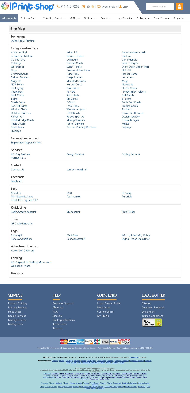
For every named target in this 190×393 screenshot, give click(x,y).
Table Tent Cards (131, 102)
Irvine (48, 375)
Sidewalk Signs (130, 120)
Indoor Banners (20, 77)
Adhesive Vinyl (19, 52)
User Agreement (75, 238)
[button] (179, 6)
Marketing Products (54, 18)
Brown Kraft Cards (132, 113)
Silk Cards (72, 98)
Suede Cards (18, 102)
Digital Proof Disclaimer (135, 238)
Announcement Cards (134, 52)
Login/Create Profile (108, 303)
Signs (14, 98)
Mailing (74, 18)
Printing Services (20, 154)
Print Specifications (22, 196)
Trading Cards (130, 106)
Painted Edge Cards (22, 120)
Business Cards (30, 18)
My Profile (103, 315)
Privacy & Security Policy (136, 235)
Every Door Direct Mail (135, 66)
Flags (14, 70)
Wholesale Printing (47, 383)
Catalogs (16, 63)
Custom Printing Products (81, 127)
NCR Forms (17, 84)
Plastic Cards (129, 88)
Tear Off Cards (19, 106)
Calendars (72, 59)
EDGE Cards (73, 113)
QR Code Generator (22, 223)
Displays (126, 127)
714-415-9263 (69, 6)
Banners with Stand (22, 56)
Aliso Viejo (47, 373)
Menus (125, 123)
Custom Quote (105, 311)
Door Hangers (130, 63)
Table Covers (18, 123)
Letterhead (128, 77)
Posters (70, 91)
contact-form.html (76, 169)
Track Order (128, 211)
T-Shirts (71, 102)
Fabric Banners (75, 123)
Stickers (126, 98)
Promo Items (161, 18)
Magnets (16, 81)
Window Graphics (76, 109)
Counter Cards (74, 63)
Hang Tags (72, 74)
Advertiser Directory (22, 250)
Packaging (143, 18)
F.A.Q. (69, 193)
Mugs (125, 81)
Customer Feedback (153, 307)
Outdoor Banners (21, 113)
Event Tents (17, 127)
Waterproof (17, 66)
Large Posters (74, 77)
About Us (16, 193)
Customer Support (63, 303)
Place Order (14, 311)
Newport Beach (48, 377)
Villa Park (84, 379)
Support (178, 18)
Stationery (90, 18)
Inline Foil (71, 52)
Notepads (127, 84)
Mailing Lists (18, 157)
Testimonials (73, 196)
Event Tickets (74, 66)
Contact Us (17, 169)
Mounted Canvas (76, 81)
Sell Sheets (128, 95)
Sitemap (146, 303)
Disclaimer (72, 235)
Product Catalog (17, 303)
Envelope (16, 130)
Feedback (16, 181)
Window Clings (19, 109)
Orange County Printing (48, 387)
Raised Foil (17, 116)
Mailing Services (75, 120)
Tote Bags (72, 106)
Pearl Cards (72, 88)
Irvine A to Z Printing (23, 40)
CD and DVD (18, 59)
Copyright (16, 235)
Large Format (124, 18)
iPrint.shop (55, 348)
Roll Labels (72, 95)
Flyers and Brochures (78, 70)
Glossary (126, 193)
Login (123, 6)
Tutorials (127, 196)
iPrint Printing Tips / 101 (24, 200)
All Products (9, 18)
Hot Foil (126, 70)
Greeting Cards (19, 74)
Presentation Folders (134, 91)
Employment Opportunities (26, 142)
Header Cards (129, 74)
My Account (73, 211)
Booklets (106, 18)
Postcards (17, 91)
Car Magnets (129, 59)
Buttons (126, 56)
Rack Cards (17, 95)
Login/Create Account (23, 211)
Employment (148, 311)
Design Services (131, 116)
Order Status (109, 6)
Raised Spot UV (75, 116)
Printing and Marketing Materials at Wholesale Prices (31, 263)
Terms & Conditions (22, 238)
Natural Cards (74, 84)
